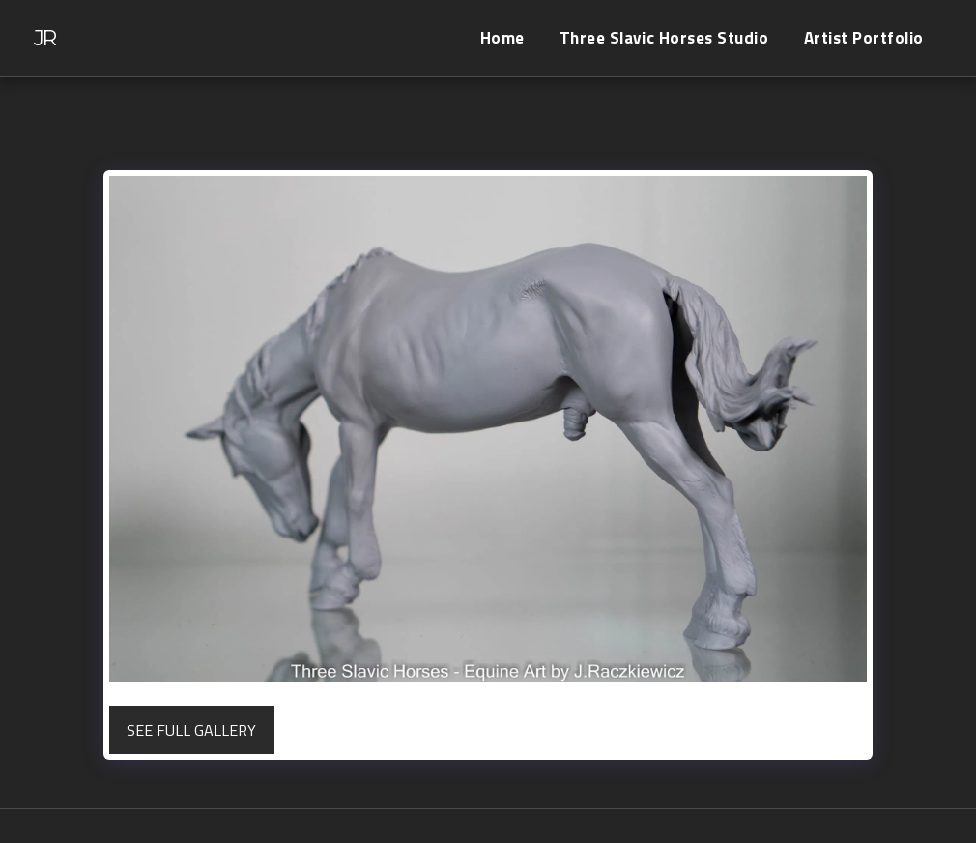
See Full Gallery (191, 729)
